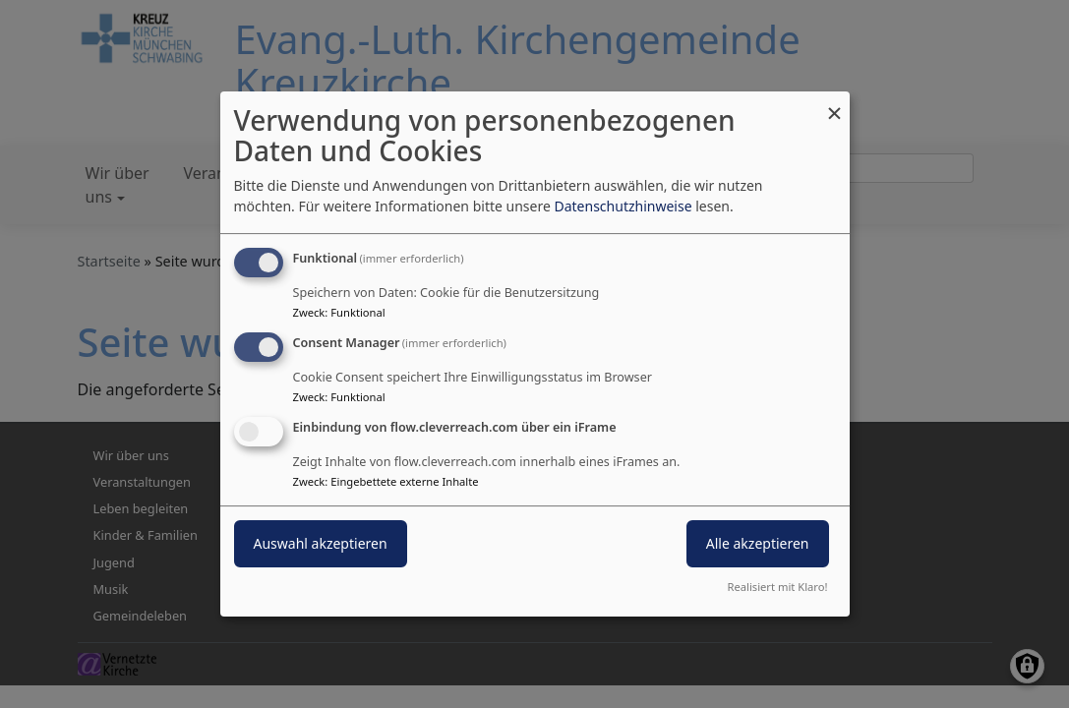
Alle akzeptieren (757, 543)
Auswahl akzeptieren (320, 543)
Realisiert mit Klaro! (778, 586)
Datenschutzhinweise (622, 206)
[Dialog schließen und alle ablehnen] (835, 103)
